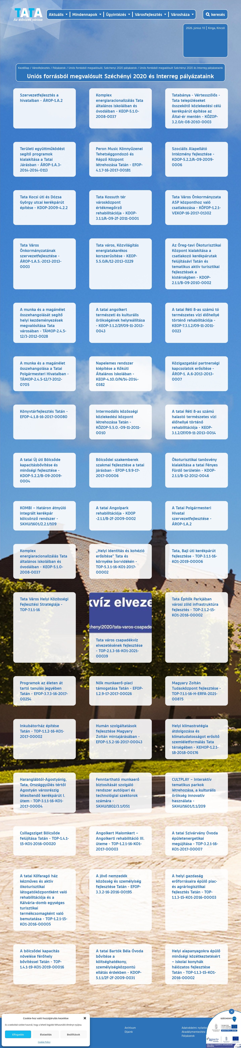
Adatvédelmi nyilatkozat (196, 1027)
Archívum (130, 1027)
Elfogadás (18, 1034)
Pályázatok (59, 68)
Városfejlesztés (41, 68)
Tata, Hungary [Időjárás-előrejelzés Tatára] (205, 42)
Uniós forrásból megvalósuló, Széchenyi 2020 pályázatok (103, 68)
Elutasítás (45, 1034)
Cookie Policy (44, 1042)
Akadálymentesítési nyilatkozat (201, 1031)
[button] (85, 1018)
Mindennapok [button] (84, 14)
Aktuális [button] (56, 14)
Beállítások (73, 1034)
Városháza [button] (180, 14)
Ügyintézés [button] (116, 14)
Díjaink (129, 1031)
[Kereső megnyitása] (215, 14)
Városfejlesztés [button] (148, 14)
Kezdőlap (24, 68)
